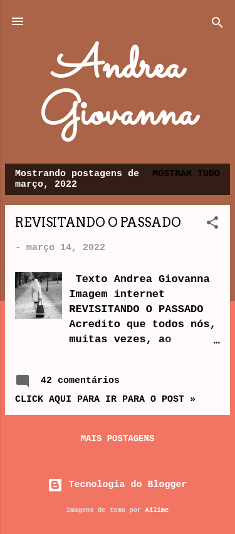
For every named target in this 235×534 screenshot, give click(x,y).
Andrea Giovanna (117, 91)
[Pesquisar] (217, 25)
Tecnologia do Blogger (117, 484)
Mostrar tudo (186, 174)
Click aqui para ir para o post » (105, 399)
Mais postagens (118, 439)
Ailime (157, 510)
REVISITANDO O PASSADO (98, 222)
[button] (212, 225)
